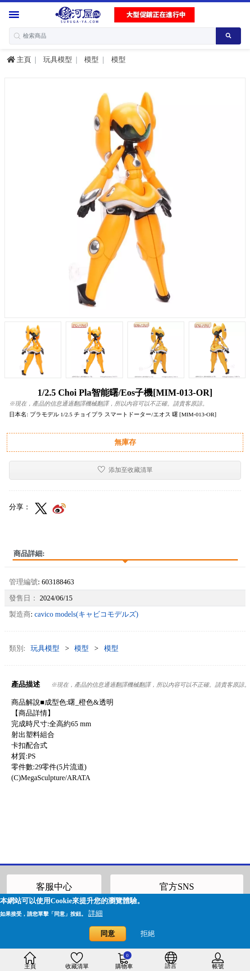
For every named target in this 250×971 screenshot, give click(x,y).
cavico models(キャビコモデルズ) (86, 614)
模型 (90, 59)
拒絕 (148, 933)
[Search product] (228, 35)
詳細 (95, 913)
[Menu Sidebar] (15, 15)
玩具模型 (56, 59)
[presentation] (10, 338)
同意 (107, 933)
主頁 (19, 59)
